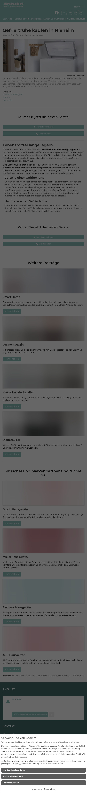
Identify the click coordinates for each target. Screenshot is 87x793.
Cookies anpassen (11, 783)
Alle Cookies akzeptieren (14, 770)
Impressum (37, 789)
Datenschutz (49, 789)
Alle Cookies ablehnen (13, 776)
